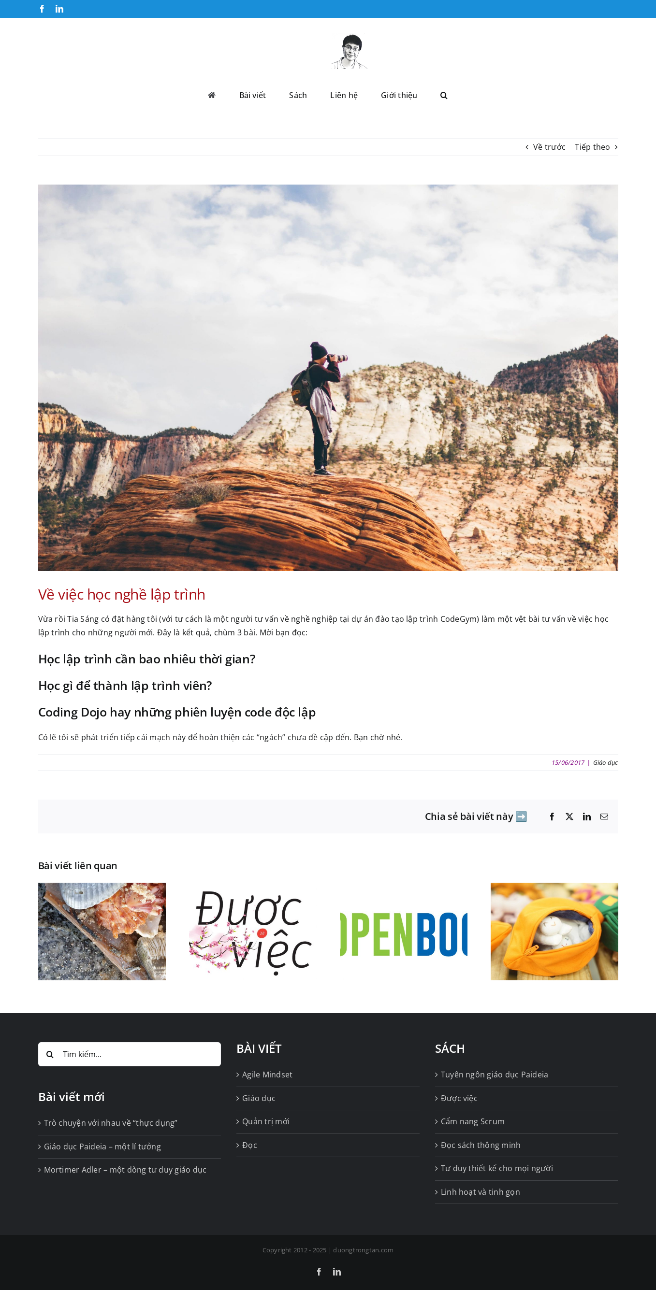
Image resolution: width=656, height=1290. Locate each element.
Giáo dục (605, 762)
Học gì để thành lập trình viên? (126, 685)
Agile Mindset (267, 1074)
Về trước (549, 147)
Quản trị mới (266, 1121)
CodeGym (458, 619)
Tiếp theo (592, 147)
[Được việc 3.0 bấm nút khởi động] (253, 888)
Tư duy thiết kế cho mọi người (497, 1168)
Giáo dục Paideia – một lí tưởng (102, 1146)
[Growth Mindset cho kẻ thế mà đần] (554, 888)
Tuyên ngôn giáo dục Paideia (494, 1074)
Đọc (249, 1145)
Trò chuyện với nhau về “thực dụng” (111, 1123)
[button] (444, 94)
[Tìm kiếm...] (129, 1054)
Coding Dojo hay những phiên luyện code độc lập (177, 711)
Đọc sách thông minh (481, 1145)
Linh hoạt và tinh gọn (480, 1192)
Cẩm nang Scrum (473, 1121)
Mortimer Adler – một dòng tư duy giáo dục (125, 1169)
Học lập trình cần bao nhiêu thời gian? (148, 658)
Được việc (459, 1098)
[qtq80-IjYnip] (328, 378)
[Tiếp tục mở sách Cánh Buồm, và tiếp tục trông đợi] (403, 888)
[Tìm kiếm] (50, 1054)
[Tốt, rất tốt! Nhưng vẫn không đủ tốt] (102, 888)
